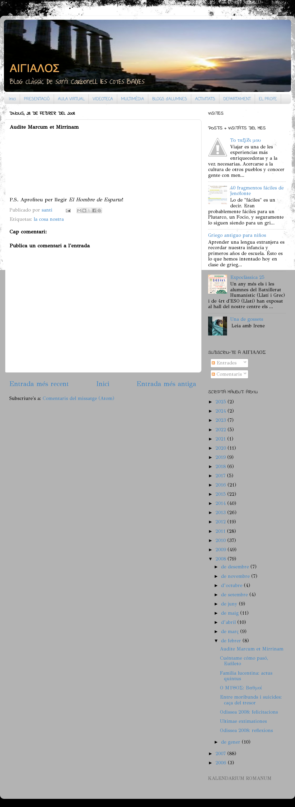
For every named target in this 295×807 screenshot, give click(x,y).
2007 (221, 753)
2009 (221, 550)
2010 (221, 540)
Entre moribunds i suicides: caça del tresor (251, 700)
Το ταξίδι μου (245, 140)
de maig (230, 613)
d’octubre (232, 585)
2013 (221, 512)
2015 (221, 494)
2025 (221, 402)
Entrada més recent (39, 384)
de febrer (232, 641)
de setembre (235, 595)
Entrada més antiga (166, 384)
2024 (221, 411)
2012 (221, 522)
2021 (221, 439)
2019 (221, 457)
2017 (221, 476)
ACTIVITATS (205, 99)
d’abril (229, 622)
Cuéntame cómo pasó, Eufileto (244, 661)
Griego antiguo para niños (237, 235)
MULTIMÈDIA (132, 99)
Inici (12, 99)
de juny (230, 604)
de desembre (235, 567)
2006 (221, 763)
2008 (221, 559)
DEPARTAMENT (237, 99)
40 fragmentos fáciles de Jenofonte (257, 191)
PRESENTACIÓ (37, 99)
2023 (221, 420)
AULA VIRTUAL (71, 99)
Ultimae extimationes (243, 721)
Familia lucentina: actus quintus (246, 676)
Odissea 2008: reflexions (246, 730)
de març (230, 631)
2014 (221, 503)
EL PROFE (268, 99)
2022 (221, 430)
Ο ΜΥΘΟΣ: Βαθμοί (241, 688)
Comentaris (227, 374)
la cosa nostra (49, 219)
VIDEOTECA (103, 99)
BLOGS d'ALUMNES (169, 99)
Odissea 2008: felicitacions (249, 712)
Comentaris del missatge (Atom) (78, 398)
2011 (221, 531)
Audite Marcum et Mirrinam (251, 649)
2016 (221, 485)
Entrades (224, 363)
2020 (221, 448)
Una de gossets (246, 319)
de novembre (236, 576)
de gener (231, 742)
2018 (221, 466)
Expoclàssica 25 (247, 277)
